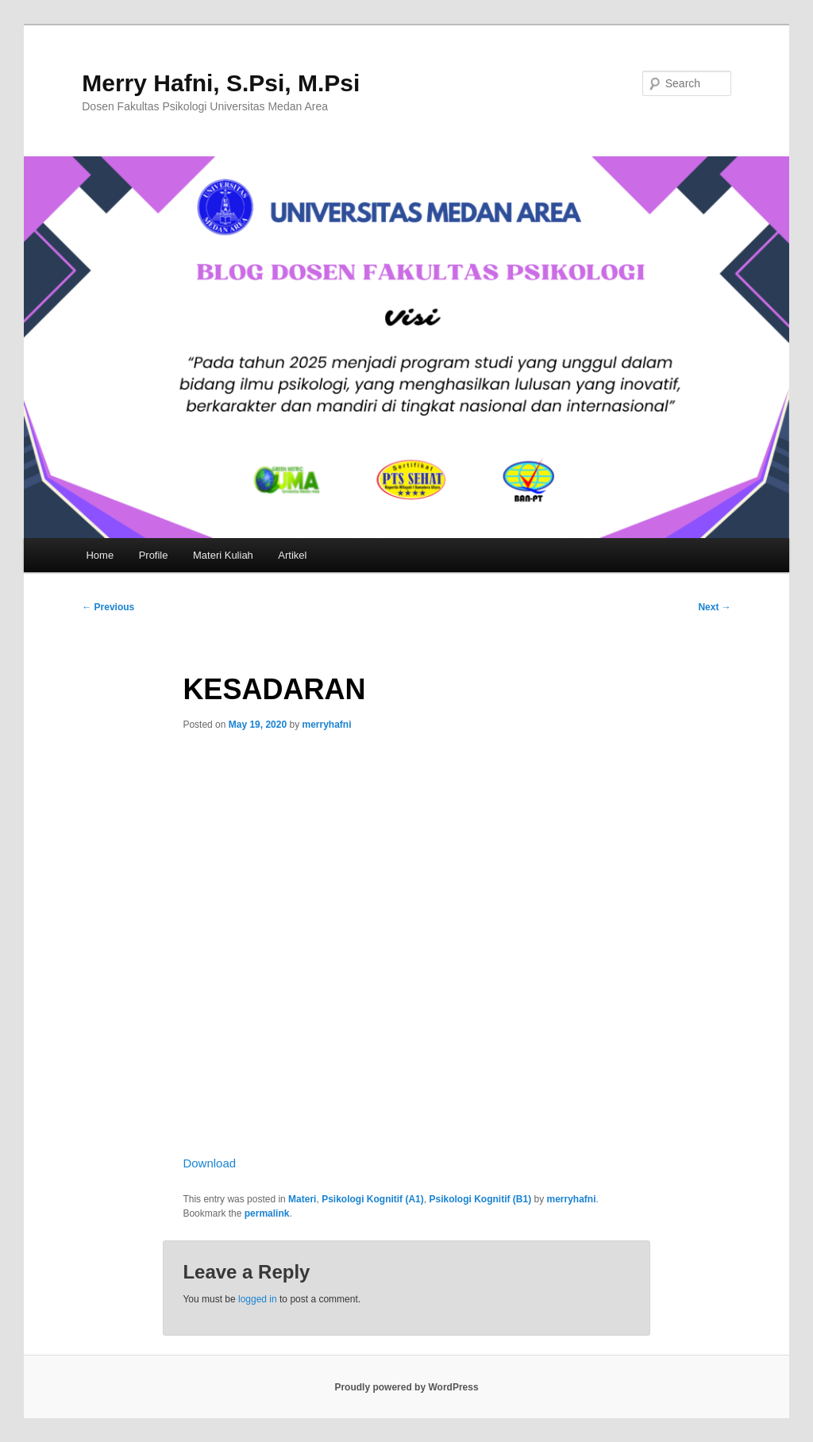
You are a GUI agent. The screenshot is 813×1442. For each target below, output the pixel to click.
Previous (108, 607)
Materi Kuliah (223, 555)
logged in (257, 1299)
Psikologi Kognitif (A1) (373, 1199)
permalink (267, 1213)
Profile (153, 555)
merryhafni (327, 724)
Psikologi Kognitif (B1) (480, 1199)
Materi (302, 1199)
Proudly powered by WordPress (406, 1387)
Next (714, 607)
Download (209, 1163)
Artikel (292, 555)
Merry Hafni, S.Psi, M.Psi (221, 83)
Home (100, 555)
